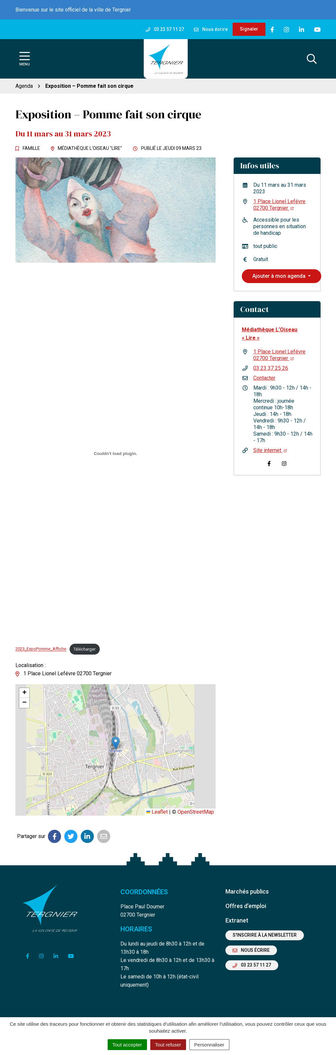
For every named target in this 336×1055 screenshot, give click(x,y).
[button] (116, 743)
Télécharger (84, 649)
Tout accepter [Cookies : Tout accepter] (127, 1044)
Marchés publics (247, 891)
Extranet (236, 920)
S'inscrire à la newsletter (265, 935)
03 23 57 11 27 (252, 965)
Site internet (270, 450)
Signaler (249, 29)
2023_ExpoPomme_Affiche (40, 649)
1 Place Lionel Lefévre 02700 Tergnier (279, 204)
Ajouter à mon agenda (279, 276)
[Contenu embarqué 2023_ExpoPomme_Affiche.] (115, 453)
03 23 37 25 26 (270, 368)
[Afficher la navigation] (24, 59)
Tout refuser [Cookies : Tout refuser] (168, 1044)
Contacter (264, 378)
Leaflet (157, 812)
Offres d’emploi (245, 905)
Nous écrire (251, 950)
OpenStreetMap (196, 812)
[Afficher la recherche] (312, 59)
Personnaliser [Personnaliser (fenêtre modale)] (209, 1044)
